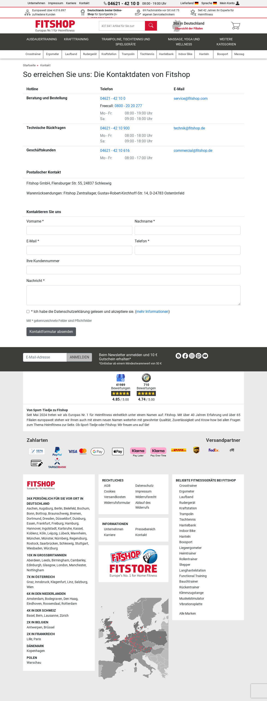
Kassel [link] (78, 529)
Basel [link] (31, 616)
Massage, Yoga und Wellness (184, 45)
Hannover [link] (34, 529)
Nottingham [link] (35, 570)
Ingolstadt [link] (49, 529)
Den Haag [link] (71, 599)
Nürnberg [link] (61, 538)
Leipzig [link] (52, 533)
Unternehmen (36, 3)
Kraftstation (188, 508)
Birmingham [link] (60, 560)
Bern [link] (39, 616)
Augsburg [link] (46, 508)
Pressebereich (145, 529)
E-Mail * (32, 244)
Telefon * (142, 244)
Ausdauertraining (41, 42)
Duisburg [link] (79, 519)
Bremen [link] (75, 514)
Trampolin (186, 514)
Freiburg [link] (58, 523)
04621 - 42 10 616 (115, 154)
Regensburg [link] (78, 538)
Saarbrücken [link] (49, 544)
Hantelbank (187, 525)
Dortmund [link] (34, 519)
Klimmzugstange (191, 593)
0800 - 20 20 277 (128, 109)
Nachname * (145, 224)
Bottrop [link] (41, 514)
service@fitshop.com (191, 102)
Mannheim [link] (78, 533)
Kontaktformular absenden (51, 335)
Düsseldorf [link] (63, 519)
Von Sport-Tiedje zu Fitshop (47, 410)
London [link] (62, 565)
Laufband (186, 497)
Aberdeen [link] (33, 560)
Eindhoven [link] (34, 604)
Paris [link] (37, 639)
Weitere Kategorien (226, 45)
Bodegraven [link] (53, 599)
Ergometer (186, 491)
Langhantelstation (192, 570)
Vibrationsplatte (190, 604)
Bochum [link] (83, 508)
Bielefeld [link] (70, 508)
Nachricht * (35, 284)
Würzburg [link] (51, 548)
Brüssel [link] (49, 627)
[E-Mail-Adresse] (45, 357)
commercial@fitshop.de (193, 154)
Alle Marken (187, 614)
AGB (107, 486)
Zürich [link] (64, 616)
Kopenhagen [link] (36, 651)
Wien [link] (30, 587)
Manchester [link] (77, 565)
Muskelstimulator (191, 599)
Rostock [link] (32, 544)
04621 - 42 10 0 (112, 102)
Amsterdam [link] (35, 599)
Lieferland (189, 3)
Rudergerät (187, 503)
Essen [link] (31, 523)
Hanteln (185, 537)
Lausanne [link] (51, 616)
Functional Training (193, 576)
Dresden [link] (48, 519)
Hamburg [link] (71, 523)
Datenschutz (144, 486)
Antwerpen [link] (34, 627)
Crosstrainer (188, 486)
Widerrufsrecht (146, 497)
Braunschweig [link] (58, 514)
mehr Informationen (152, 315)
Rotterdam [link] (69, 604)
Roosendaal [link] (51, 604)
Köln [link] (43, 533)
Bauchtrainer (188, 582)
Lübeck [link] (64, 533)
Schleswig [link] (66, 544)
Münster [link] (47, 538)
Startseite (29, 68)
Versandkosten (115, 497)
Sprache (209, 3)
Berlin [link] (58, 508)
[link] (178, 357)
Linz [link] (70, 582)
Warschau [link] (34, 663)
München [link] (33, 538)
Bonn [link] (30, 514)
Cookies (109, 491)
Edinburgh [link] (34, 565)
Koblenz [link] (32, 533)
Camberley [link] (77, 560)
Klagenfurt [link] (58, 582)
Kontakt (84, 3)
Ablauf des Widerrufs (143, 505)
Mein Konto (229, 3)
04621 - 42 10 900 (115, 131)
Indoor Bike (187, 531)
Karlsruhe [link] (65, 529)
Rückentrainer (189, 587)
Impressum (55, 3)
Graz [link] (30, 582)
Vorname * (35, 224)
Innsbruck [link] (42, 582)
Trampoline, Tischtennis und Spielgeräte (126, 45)
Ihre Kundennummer (42, 264)
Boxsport (185, 542)
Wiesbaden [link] (34, 548)
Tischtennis (187, 520)
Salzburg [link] (81, 582)
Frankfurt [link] (43, 523)
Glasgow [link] (49, 565)
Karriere (71, 3)
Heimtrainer (187, 553)
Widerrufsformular (117, 503)
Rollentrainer (188, 559)
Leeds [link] (46, 560)
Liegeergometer (190, 548)
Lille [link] (29, 639)
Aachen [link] (32, 508)
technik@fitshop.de (189, 131)
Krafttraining (76, 42)
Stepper (184, 565)
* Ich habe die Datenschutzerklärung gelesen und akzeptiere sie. (82, 315)
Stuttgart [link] (81, 544)
